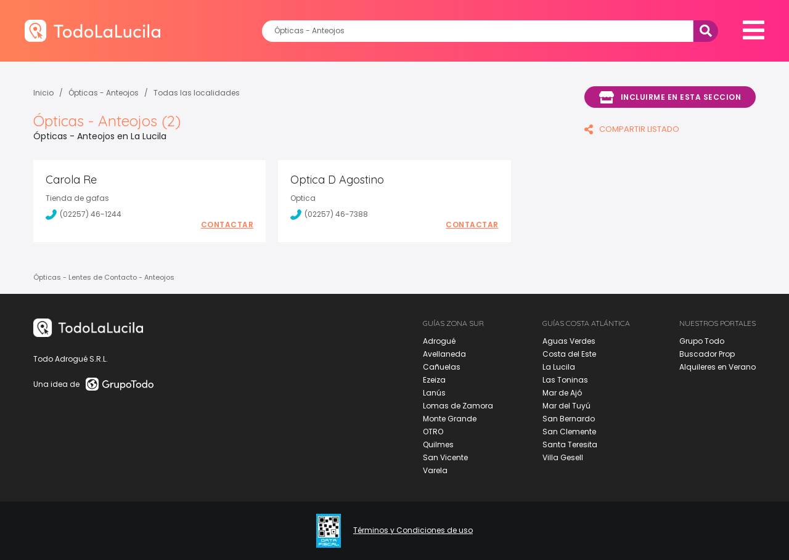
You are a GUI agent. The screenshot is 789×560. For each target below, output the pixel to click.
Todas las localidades (196, 92)
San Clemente (569, 431)
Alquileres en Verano (717, 367)
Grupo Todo (701, 341)
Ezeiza (434, 380)
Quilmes (438, 444)
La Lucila (558, 367)
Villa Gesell (562, 457)
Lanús (434, 393)
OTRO (433, 431)
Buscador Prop (707, 354)
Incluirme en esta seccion (670, 97)
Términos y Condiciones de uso (413, 530)
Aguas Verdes (568, 341)
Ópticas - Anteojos (103, 92)
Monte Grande (449, 418)
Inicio (43, 92)
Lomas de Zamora (458, 405)
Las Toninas (565, 380)
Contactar (227, 225)
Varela (435, 470)
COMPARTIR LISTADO (631, 129)
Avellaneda (444, 354)
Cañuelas (441, 367)
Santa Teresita (569, 444)
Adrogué (439, 341)
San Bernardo (568, 418)
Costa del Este (569, 354)
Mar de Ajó (562, 393)
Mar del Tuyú (566, 405)
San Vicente (445, 457)
